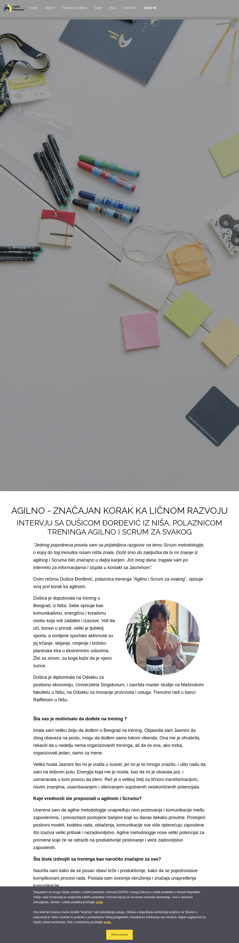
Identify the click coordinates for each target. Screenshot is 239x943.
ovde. (108, 922)
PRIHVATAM (119, 934)
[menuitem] (33, 10)
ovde (99, 902)
